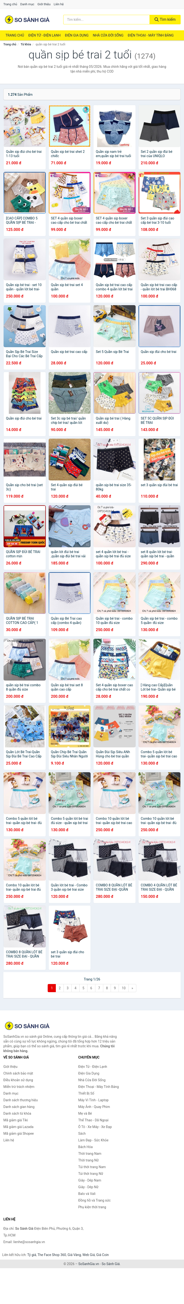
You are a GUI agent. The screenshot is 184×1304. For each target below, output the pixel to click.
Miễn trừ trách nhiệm (18, 1087)
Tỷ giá (31, 1255)
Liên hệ (59, 4)
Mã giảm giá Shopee (18, 1133)
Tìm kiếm (165, 19)
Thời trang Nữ (88, 1160)
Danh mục (27, 4)
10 (124, 988)
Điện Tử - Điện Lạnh (44, 35)
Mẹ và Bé (85, 1113)
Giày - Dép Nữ (88, 1187)
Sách (82, 1133)
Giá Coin (102, 1255)
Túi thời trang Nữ (90, 1174)
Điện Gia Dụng (76, 35)
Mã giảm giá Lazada (18, 1127)
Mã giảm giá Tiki (15, 1120)
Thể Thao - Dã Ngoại (93, 1120)
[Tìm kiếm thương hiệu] (106, 19)
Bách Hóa (85, 1147)
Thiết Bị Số (86, 1093)
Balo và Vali (87, 1194)
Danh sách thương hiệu (20, 1100)
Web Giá (88, 1255)
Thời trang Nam (90, 1153)
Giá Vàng (74, 1255)
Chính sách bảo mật (18, 1073)
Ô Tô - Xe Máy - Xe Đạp (95, 1127)
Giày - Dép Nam (89, 1180)
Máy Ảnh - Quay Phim (94, 1107)
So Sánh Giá (111, 1264)
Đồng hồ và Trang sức (94, 1200)
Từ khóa (26, 44)
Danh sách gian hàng (18, 1107)
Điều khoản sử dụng (18, 1080)
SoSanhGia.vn (88, 1264)
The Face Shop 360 (51, 1255)
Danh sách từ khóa (17, 1113)
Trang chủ (10, 4)
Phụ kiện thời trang (92, 1207)
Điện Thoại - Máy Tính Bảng (150, 35)
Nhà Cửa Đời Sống (108, 35)
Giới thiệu (43, 4)
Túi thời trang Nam (92, 1167)
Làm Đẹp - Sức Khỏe (93, 1140)
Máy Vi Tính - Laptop (93, 1100)
